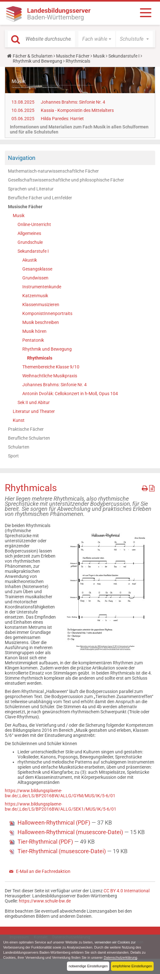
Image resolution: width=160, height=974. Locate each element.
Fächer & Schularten (33, 55)
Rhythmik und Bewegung (37, 61)
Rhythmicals (39, 357)
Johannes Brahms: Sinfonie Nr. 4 (73, 102)
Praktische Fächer (26, 429)
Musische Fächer (73, 55)
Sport (13, 455)
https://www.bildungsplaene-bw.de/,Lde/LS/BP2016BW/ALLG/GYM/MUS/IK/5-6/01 (60, 793)
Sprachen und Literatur (31, 188)
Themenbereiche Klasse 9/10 (50, 366)
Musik (99, 55)
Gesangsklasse (37, 268)
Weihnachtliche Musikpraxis (49, 375)
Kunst (19, 420)
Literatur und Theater (34, 411)
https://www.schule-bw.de (45, 900)
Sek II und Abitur (34, 402)
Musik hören (34, 331)
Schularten (18, 446)
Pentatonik (33, 340)
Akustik (29, 260)
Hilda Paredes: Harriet (62, 118)
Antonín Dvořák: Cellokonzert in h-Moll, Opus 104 (70, 393)
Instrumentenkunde (41, 286)
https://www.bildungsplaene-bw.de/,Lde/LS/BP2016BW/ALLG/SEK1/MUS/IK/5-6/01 (60, 806)
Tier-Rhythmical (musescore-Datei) (62, 851)
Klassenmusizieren (40, 304)
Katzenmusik (35, 295)
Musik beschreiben (40, 322)
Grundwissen (35, 277)
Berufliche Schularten (29, 438)
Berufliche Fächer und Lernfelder (40, 197)
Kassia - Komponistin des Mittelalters (77, 110)
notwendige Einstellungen (88, 966)
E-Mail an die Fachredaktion (43, 871)
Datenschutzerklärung (120, 957)
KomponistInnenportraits (47, 313)
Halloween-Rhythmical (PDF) (54, 822)
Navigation (21, 157)
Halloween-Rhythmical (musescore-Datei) (71, 832)
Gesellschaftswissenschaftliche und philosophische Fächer (66, 179)
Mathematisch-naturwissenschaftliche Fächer (53, 171)
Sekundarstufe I (124, 55)
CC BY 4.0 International (126, 890)
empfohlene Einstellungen (132, 966)
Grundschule (30, 242)
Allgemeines (29, 233)
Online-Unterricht (34, 224)
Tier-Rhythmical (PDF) (46, 841)
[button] (96, 39)
